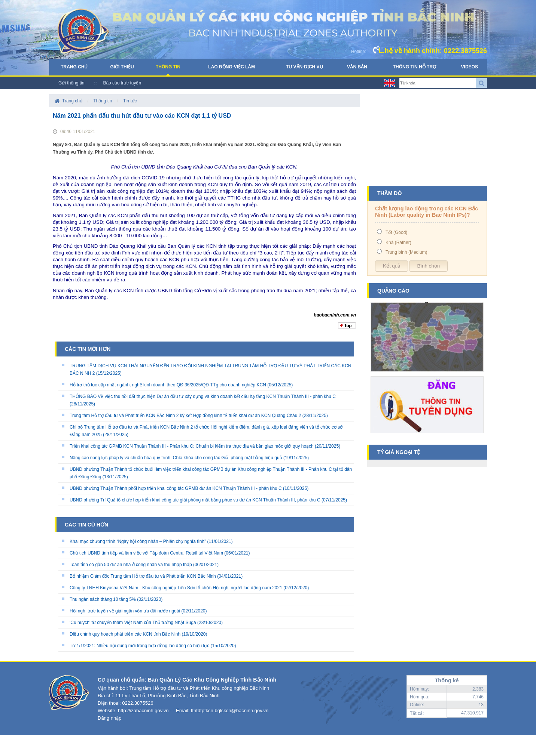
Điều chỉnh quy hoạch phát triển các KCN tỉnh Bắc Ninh (125, 634)
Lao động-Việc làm (231, 67)
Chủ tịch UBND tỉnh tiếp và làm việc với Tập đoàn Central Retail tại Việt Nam (146, 553)
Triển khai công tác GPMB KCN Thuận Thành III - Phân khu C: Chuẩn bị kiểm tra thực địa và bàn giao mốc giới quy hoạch (192, 446)
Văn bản (357, 67)
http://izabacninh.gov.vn (143, 710)
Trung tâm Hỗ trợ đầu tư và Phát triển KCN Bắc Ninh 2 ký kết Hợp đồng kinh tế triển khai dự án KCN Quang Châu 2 (185, 415)
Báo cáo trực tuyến (122, 83)
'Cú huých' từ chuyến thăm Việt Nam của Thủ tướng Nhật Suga (133, 622)
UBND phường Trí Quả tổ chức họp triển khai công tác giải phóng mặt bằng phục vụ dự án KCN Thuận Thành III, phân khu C (195, 500)
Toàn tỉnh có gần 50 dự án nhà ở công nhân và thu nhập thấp (131, 564)
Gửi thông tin (71, 83)
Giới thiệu (122, 67)
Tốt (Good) (396, 232)
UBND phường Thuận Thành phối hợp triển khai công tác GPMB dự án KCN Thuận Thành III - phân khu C (176, 488)
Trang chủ (74, 67)
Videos (469, 67)
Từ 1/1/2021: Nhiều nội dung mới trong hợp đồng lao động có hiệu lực (139, 645)
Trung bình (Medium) (406, 252)
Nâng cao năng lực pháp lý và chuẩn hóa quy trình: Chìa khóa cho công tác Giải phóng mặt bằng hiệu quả (176, 457)
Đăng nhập (109, 718)
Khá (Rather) (398, 242)
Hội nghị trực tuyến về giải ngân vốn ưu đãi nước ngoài (125, 611)
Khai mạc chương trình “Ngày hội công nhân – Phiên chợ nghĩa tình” (138, 541)
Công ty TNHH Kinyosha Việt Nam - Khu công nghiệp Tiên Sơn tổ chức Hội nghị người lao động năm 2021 (176, 587)
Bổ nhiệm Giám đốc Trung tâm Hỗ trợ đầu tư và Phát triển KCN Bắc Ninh (143, 576)
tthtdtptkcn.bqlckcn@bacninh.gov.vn (229, 710)
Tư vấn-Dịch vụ (304, 67)
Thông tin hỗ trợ (414, 67)
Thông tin (168, 67)
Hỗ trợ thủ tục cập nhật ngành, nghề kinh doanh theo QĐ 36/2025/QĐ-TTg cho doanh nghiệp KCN (168, 384)
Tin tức (130, 101)
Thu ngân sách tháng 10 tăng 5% (103, 599)
